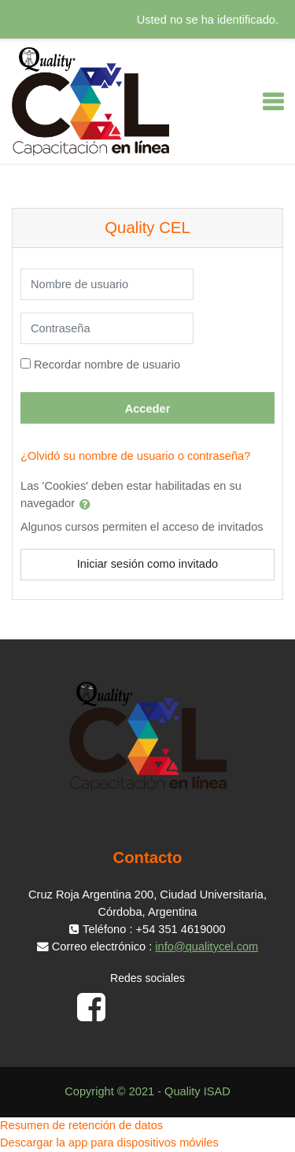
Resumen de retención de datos (81, 1125)
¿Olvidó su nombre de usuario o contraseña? (135, 456)
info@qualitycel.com (206, 946)
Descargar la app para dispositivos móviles (109, 1142)
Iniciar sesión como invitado (147, 563)
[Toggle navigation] (273, 101)
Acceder (148, 408)
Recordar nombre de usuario (107, 364)
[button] (88, 504)
